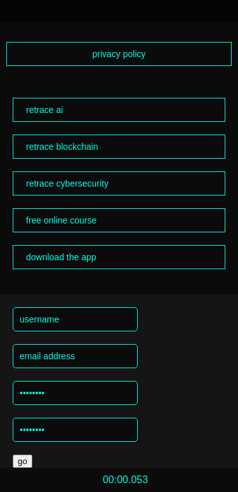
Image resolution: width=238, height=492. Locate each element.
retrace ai (44, 110)
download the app (61, 257)
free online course (61, 220)
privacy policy (118, 54)
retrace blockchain (62, 147)
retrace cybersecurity (67, 183)
